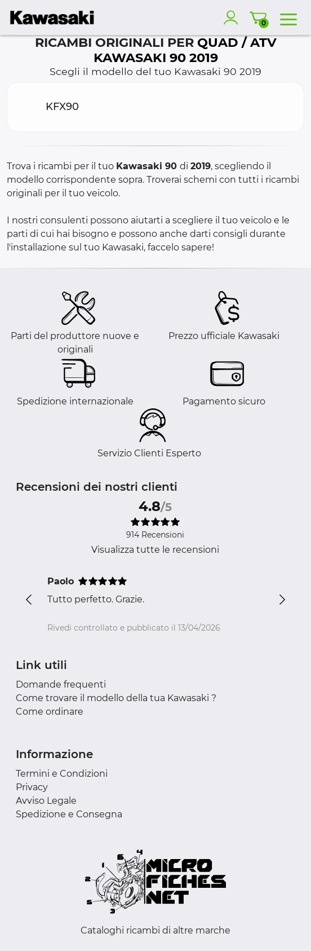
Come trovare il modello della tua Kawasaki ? (116, 698)
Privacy (32, 787)
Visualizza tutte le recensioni (155, 549)
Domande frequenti (61, 684)
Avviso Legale (46, 800)
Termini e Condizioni (62, 773)
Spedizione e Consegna (69, 814)
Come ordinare (49, 711)
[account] (233, 17)
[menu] (288, 17)
